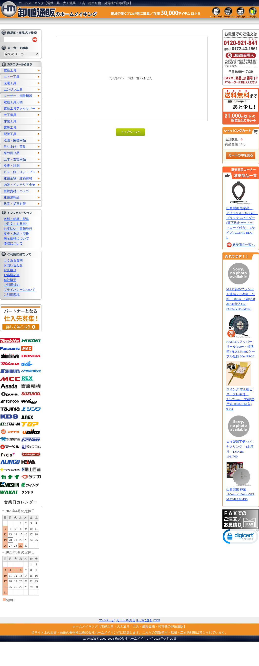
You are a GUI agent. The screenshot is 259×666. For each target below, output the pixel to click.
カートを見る (125, 620)
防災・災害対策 (15, 204)
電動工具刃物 (13, 102)
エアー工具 (12, 77)
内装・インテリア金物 (19, 185)
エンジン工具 (13, 89)
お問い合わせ (13, 265)
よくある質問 (13, 260)
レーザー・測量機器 (18, 96)
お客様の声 (12, 275)
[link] (240, 537)
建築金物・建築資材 (18, 178)
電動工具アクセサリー (19, 108)
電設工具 (10, 127)
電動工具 (10, 70)
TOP (157, 620)
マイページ (107, 620)
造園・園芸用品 (15, 140)
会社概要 (10, 280)
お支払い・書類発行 (18, 228)
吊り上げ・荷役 (15, 146)
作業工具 (10, 121)
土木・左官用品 (15, 159)
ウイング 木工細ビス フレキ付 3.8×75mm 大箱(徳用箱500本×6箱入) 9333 (240, 399)
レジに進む (145, 620)
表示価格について (16, 238)
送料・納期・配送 (16, 219)
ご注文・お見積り (16, 224)
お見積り (10, 270)
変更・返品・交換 (16, 233)
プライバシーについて (19, 289)
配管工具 (10, 134)
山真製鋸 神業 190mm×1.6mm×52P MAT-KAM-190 (240, 494)
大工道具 (10, 115)
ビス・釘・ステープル (19, 172)
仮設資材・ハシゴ (16, 191)
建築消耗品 (12, 197)
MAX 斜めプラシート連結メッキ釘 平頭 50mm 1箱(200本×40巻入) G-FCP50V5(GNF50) (240, 299)
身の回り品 (12, 153)
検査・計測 (12, 165)
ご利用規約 (12, 285)
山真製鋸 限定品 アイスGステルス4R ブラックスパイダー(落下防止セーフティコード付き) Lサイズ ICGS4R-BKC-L (242, 222)
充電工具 (10, 83)
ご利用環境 (12, 294)
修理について (13, 243)
